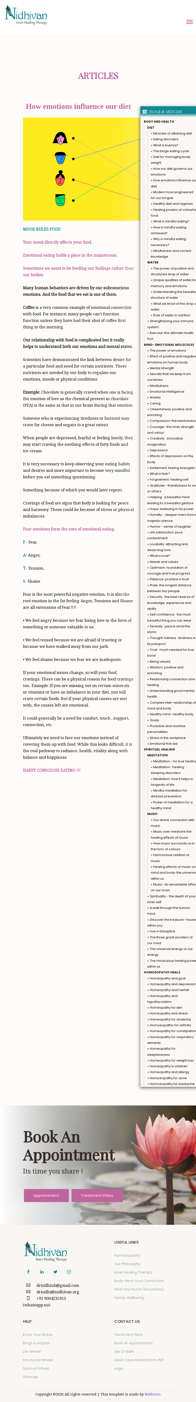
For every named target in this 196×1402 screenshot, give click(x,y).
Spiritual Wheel (36, 1368)
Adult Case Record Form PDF (139, 1360)
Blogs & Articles (36, 1343)
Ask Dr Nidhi (124, 1351)
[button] (189, 21)
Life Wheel (32, 1351)
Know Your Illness (38, 1334)
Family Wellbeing (129, 1297)
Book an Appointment (133, 1343)
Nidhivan (153, 1394)
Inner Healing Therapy (133, 1272)
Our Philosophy (127, 1263)
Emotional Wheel (38, 1360)
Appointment (46, 1195)
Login (118, 1368)
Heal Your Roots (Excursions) (139, 1289)
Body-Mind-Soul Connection (139, 1280)
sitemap (30, 1376)
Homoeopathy (127, 1255)
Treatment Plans (97, 1195)
